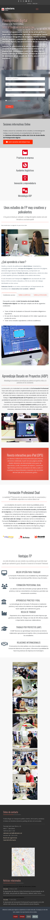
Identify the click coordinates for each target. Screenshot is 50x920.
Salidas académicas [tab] (24, 295)
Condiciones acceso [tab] (9, 295)
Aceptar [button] (15, 916)
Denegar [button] (22, 916)
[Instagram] (23, 1)
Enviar (9, 102)
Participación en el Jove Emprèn (13, 897)
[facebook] (18, 1)
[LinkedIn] (28, 1)
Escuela (6, 889)
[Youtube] (26, 1)
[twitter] (21, 1)
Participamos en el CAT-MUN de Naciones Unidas (19, 886)
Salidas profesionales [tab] (40, 295)
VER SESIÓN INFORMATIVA (18, 142)
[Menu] (37, 9)
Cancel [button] (28, 916)
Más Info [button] (35, 916)
